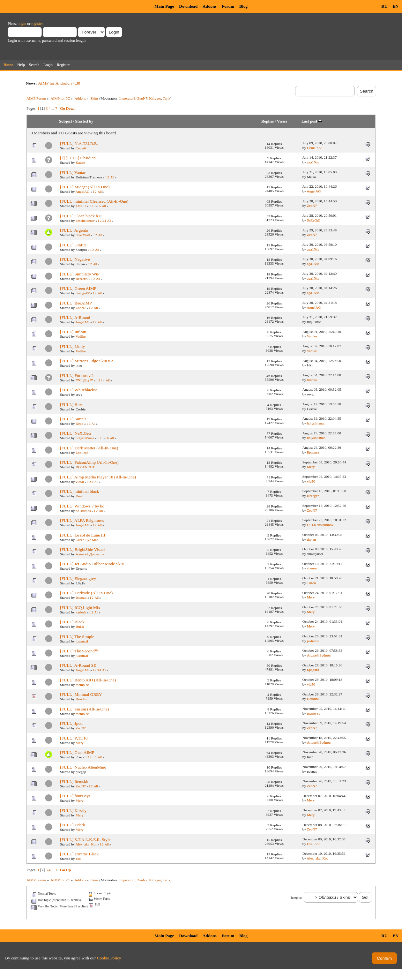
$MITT (81, 206)
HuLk (80, 626)
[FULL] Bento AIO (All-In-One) (88, 680)
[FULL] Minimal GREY (81, 694)
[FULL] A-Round (75, 317)
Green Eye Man (87, 540)
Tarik (166, 98)
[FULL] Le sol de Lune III (82, 535)
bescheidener (85, 220)
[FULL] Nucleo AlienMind (83, 767)
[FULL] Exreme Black (79, 854)
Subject (65, 121)
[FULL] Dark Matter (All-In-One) (89, 448)
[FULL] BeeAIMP (76, 303)
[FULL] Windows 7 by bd (82, 506)
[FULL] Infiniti (73, 331)
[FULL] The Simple (77, 636)
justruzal (82, 641)
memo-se (82, 685)
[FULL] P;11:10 (74, 738)
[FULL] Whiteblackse (79, 389)
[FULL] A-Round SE (78, 665)
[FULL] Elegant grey (78, 578)
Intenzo (81, 597)
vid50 (80, 482)
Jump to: (296, 897)
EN (395, 6)
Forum (228, 6)
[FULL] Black (72, 622)
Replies (267, 121)
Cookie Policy (109, 958)
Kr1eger (155, 98)
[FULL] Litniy (72, 346)
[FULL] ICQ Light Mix (80, 607)
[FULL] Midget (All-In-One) (84, 186)
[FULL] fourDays (75, 795)
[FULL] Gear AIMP (77, 752)
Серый (81, 148)
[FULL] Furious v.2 (76, 375)
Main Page (164, 6)
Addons (210, 6)
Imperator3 (127, 98)
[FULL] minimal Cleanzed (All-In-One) (94, 201)
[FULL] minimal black (79, 491)
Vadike (81, 336)
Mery (311, 467)
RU (384, 6)
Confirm (384, 958)
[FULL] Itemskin (74, 781)
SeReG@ (314, 220)
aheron (312, 568)
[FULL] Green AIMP (78, 288)
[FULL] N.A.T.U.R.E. (79, 143)
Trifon (311, 583)
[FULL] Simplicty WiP (80, 274)
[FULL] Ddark (72, 825)
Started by (84, 121)
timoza (312, 380)
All (112, 177)
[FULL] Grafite (73, 245)
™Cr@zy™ (84, 380)
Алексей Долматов (90, 554)
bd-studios (83, 511)
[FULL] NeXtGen (75, 433)
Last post (312, 121)
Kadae (80, 162)
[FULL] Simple (73, 419)
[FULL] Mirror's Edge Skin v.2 (86, 360)
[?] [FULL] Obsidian (78, 157)
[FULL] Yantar (73, 172)
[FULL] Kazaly (73, 810)
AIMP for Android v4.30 (59, 83)
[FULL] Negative (75, 259)
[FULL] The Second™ (79, 651)
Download (188, 6)
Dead (79, 423)
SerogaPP (83, 293)
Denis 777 (314, 148)
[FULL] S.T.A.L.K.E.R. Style (85, 839)
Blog (243, 6)
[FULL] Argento (74, 230)
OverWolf (83, 235)
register (36, 23)
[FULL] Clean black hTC (81, 216)
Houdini (81, 699)
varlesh (81, 612)
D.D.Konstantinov (320, 525)
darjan (311, 539)
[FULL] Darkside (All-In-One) (86, 592)
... (53, 108)
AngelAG (82, 191)
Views (282, 121)
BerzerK (82, 279)
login (22, 23)
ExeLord (82, 452)
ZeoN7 (142, 98)
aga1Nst (313, 162)
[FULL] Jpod (71, 723)
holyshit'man (316, 423)
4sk (78, 858)
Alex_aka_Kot (85, 844)
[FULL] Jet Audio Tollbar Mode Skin (92, 563)
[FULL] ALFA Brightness (82, 520)
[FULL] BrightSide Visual (82, 549)
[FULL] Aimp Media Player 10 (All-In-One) (98, 477)
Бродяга (313, 452)
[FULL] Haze (71, 404)
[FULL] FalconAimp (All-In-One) (89, 462)
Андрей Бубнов (319, 655)
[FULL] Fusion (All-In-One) (84, 709)
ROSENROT (85, 467)
